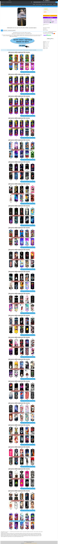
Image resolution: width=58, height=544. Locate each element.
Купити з (50, 17)
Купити (50, 15)
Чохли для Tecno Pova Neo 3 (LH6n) (17, 6)
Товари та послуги (4, 6)
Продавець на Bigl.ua (29, 542)
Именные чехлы (44, 4)
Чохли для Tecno (9, 6)
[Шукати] (56, 2)
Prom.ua (33, 541)
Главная (34, 4)
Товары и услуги (49, 4)
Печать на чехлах (38, 4)
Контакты (54, 4)
